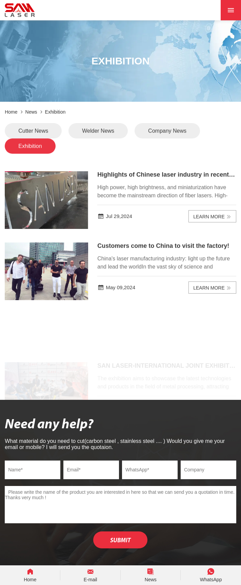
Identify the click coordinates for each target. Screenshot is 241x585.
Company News (167, 132)
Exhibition (55, 112)
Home (11, 112)
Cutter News (33, 132)
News (31, 112)
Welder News (98, 132)
